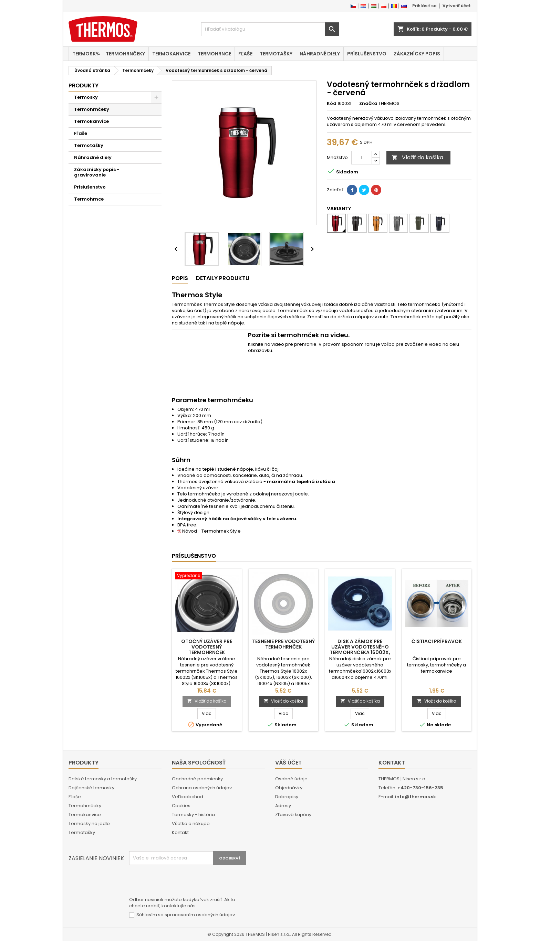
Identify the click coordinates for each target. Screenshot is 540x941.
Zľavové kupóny (293, 814)
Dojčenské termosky (91, 787)
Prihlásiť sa (424, 6)
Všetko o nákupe (191, 823)
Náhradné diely (320, 53)
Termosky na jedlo (89, 823)
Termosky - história (193, 814)
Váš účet (288, 763)
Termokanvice (171, 53)
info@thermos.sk (415, 796)
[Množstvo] (361, 157)
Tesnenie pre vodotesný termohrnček (283, 644)
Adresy (283, 805)
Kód (331, 103)
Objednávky (288, 787)
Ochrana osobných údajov (202, 787)
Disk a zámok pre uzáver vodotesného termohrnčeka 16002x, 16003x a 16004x (360, 649)
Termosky (85, 53)
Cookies (181, 805)
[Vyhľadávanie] (270, 29)
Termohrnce (214, 53)
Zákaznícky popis (417, 53)
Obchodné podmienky (197, 779)
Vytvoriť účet (457, 6)
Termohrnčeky (125, 53)
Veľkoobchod (187, 796)
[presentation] (181, 881)
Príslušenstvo (366, 53)
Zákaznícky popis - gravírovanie (97, 172)
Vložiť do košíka (417, 157)
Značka (368, 103)
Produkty (83, 85)
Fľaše (245, 53)
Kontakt (180, 832)
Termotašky (276, 53)
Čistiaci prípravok (437, 641)
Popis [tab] (180, 278)
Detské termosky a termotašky (103, 779)
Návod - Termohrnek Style (209, 531)
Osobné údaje (291, 779)
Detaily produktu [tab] (222, 278)
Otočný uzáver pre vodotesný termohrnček (206, 647)
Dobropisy (286, 796)
